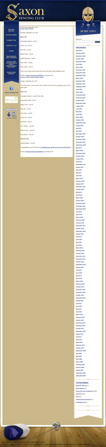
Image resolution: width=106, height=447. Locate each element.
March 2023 (79, 92)
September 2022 (81, 103)
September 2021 (81, 123)
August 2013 (79, 267)
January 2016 (80, 200)
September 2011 (81, 331)
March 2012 (79, 314)
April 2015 (79, 214)
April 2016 (79, 195)
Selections (79, 394)
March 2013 (79, 281)
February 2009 (80, 364)
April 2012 (79, 312)
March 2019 (79, 150)
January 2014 (80, 253)
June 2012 (79, 306)
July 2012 (79, 303)
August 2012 (79, 300)
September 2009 (81, 351)
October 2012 (80, 295)
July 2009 (79, 353)
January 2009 (80, 367)
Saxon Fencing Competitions (35, 75)
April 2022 (79, 114)
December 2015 (80, 203)
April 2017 (79, 175)
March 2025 (79, 67)
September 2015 (81, 209)
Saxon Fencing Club (11, 92)
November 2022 (80, 98)
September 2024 (81, 75)
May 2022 (78, 111)
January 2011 (80, 348)
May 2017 (78, 173)
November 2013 (80, 259)
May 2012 (78, 309)
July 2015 (79, 212)
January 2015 (80, 223)
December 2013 (80, 256)
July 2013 (79, 270)
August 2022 (79, 106)
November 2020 (80, 134)
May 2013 (78, 275)
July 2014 (79, 237)
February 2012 (80, 317)
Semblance (38, 444)
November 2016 (80, 187)
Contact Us (11, 45)
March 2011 (79, 342)
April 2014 (79, 245)
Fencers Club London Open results (32, 77)
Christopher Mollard (57, 444)
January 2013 (80, 287)
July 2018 (79, 162)
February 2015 (80, 220)
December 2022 (80, 95)
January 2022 (80, 120)
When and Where (11, 73)
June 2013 (79, 273)
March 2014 (79, 248)
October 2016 (80, 189)
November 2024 (80, 73)
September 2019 (81, 145)
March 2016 (79, 198)
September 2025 (81, 61)
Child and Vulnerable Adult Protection (11, 62)
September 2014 (81, 231)
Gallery (11, 67)
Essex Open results (26, 29)
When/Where (17, 442)
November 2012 (80, 292)
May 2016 (78, 192)
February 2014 (80, 250)
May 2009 (78, 356)
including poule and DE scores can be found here (55, 147)
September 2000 (81, 376)
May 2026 (78, 50)
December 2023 (80, 81)
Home (11, 51)
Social (78, 396)
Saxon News (11, 35)
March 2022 (79, 117)
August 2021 (79, 125)
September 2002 (81, 373)
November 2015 (80, 206)
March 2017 (79, 178)
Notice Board (11, 30)
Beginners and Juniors (11, 57)
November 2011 (80, 326)
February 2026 (80, 53)
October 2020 (80, 136)
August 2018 (79, 159)
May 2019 (78, 148)
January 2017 (80, 184)
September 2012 (81, 298)
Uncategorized (80, 402)
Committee (11, 40)
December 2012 (80, 289)
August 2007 (79, 370)
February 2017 (80, 181)
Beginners (24, 442)
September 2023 (81, 86)
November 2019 (80, 142)
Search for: (79, 39)
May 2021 (78, 128)
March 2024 (79, 78)
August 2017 (79, 167)
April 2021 (79, 131)
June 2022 (79, 109)
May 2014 (78, 242)
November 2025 (80, 56)
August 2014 (79, 234)
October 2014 (80, 228)
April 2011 (79, 339)
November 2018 (80, 153)
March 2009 (79, 362)
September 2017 (81, 164)
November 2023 (80, 84)
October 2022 (80, 100)
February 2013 (80, 284)
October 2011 (80, 328)
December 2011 (80, 323)
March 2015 (79, 217)
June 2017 (79, 170)
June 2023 (79, 89)
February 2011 (80, 345)
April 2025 (79, 64)
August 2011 (79, 334)
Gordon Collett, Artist (84, 444)
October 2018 (80, 156)
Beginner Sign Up (81, 385)
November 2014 (80, 225)
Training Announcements (83, 399)
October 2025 (80, 59)
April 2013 (79, 278)
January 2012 (80, 320)
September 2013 (81, 264)
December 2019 (80, 139)
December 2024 (80, 70)
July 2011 (79, 337)
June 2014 (79, 239)
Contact (42, 442)
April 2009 (79, 359)
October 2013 (80, 262)
